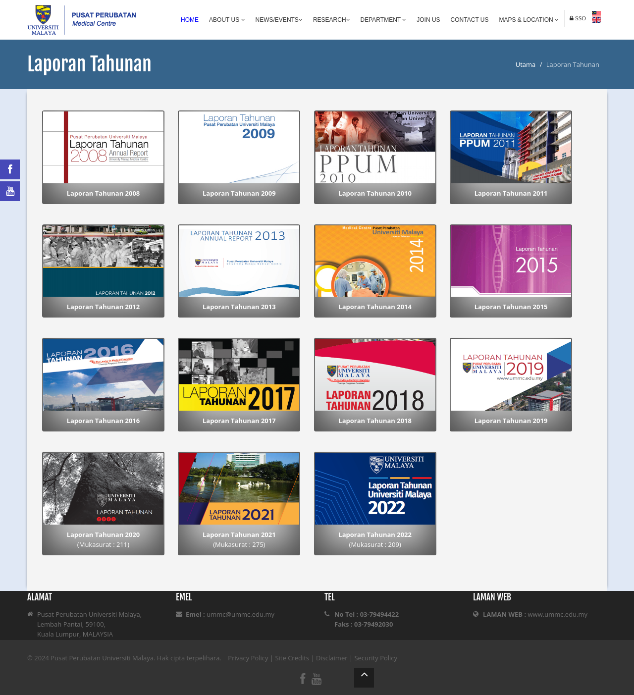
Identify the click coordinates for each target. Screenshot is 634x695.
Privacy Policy (248, 657)
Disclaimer (332, 657)
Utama (526, 64)
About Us (227, 19)
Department (384, 19)
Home (190, 19)
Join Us (428, 19)
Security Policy (375, 657)
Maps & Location (529, 19)
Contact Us (470, 19)
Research (331, 19)
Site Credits (292, 657)
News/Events (279, 19)
